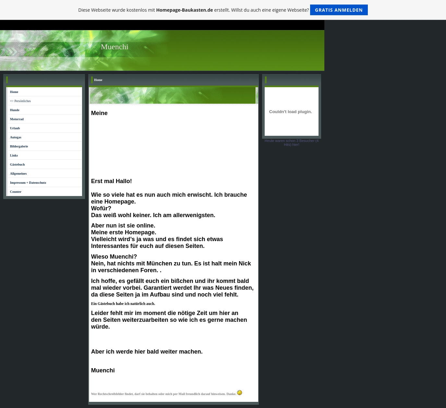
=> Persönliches (20, 101)
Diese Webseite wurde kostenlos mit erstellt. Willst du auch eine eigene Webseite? (223, 10)
